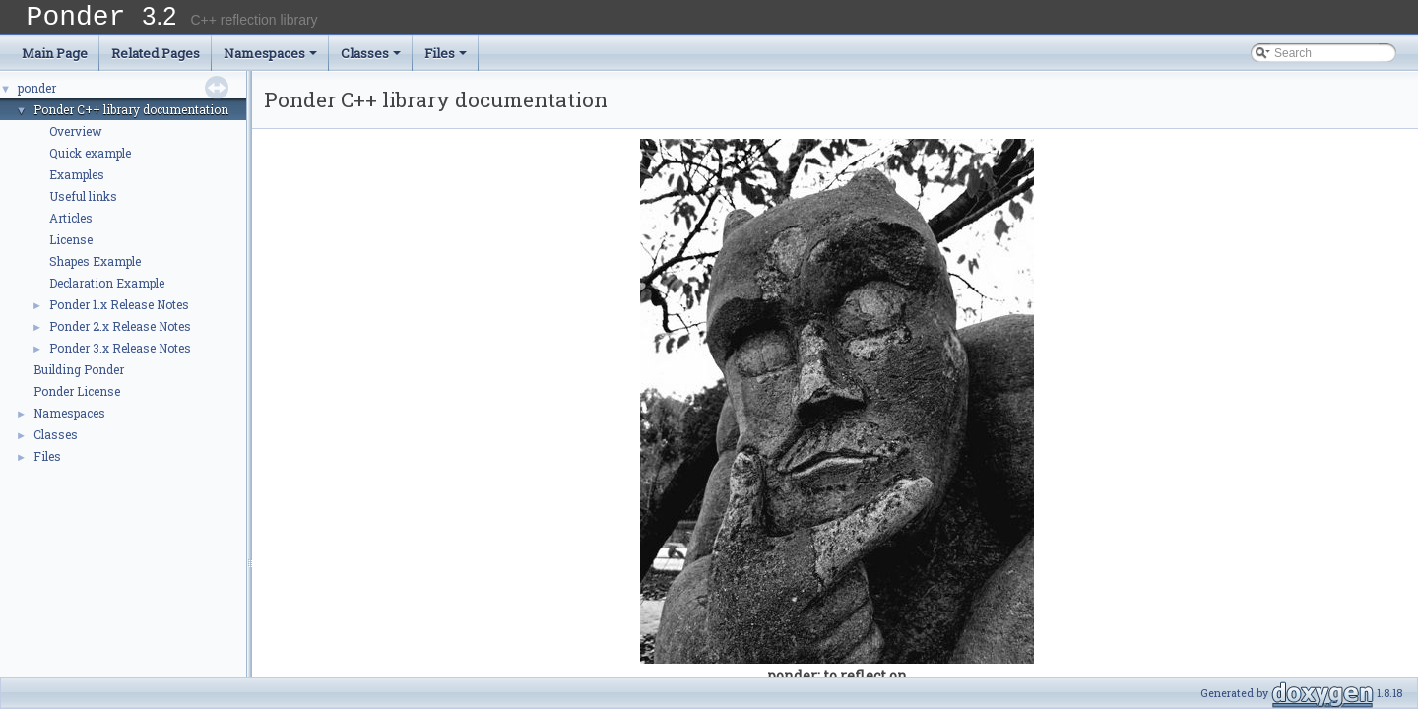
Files (445, 60)
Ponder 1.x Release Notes (119, 311)
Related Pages (155, 60)
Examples (76, 181)
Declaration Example (106, 289)
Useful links (83, 203)
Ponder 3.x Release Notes (120, 354)
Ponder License (76, 398)
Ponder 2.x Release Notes (120, 333)
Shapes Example (95, 268)
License (71, 246)
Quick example (90, 159)
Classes (371, 60)
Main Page (55, 60)
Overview (75, 138)
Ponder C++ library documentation (130, 116)
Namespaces (270, 60)
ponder (37, 94)
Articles (71, 224)
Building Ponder (78, 376)
